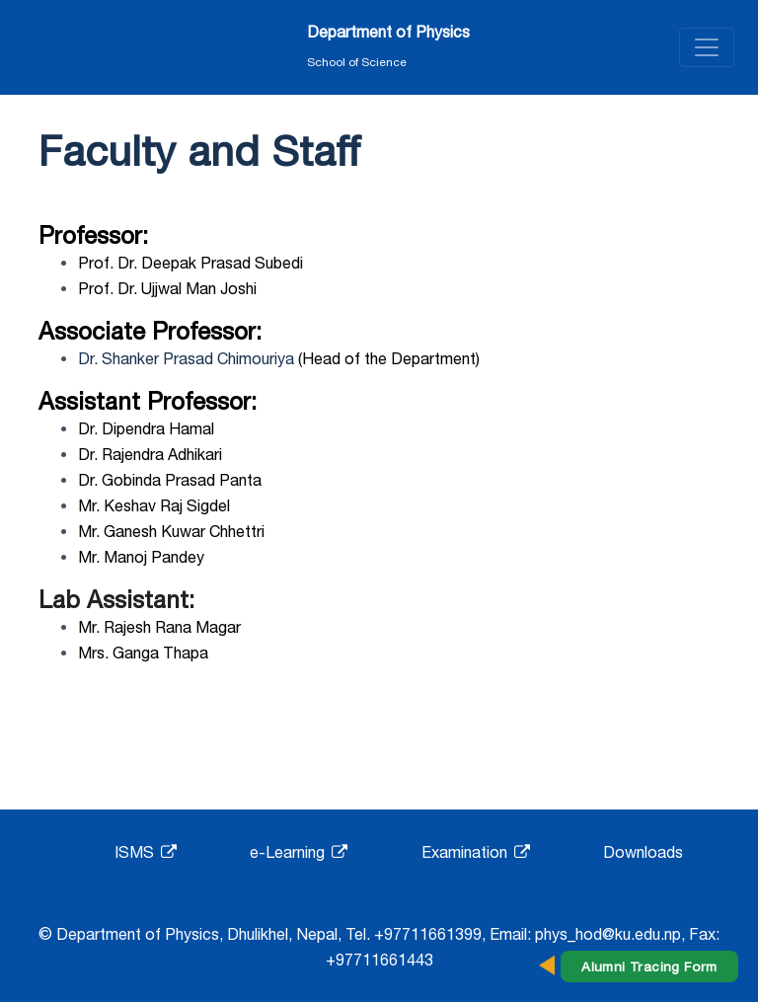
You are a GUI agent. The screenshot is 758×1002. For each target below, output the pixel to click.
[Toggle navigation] (706, 47)
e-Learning (298, 852)
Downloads (643, 852)
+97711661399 (428, 934)
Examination (475, 852)
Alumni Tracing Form (649, 966)
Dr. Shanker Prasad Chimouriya (186, 358)
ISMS (145, 852)
